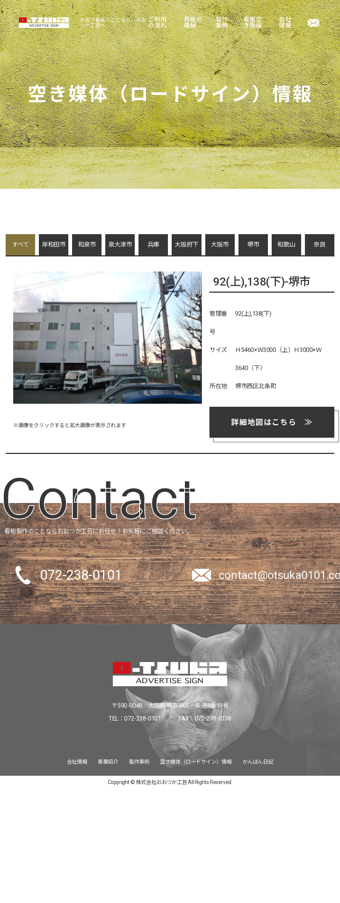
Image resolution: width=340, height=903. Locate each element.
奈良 (319, 244)
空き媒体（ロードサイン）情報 (196, 762)
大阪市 (220, 244)
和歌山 (286, 244)
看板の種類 (193, 23)
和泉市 (87, 244)
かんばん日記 (258, 762)
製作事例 (221, 23)
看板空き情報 (252, 23)
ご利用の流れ (157, 23)
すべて (20, 244)
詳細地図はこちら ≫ (271, 422)
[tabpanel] (107, 338)
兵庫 (153, 244)
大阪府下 (186, 244)
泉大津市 (120, 244)
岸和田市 (53, 244)
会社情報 (285, 23)
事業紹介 (108, 762)
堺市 (253, 244)
